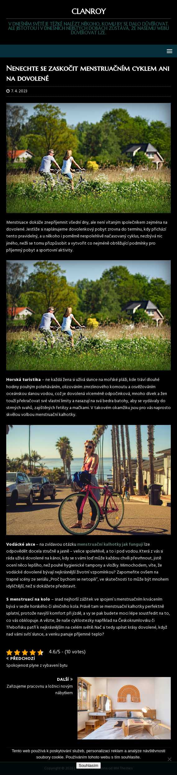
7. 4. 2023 (19, 91)
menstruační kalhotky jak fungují (110, 544)
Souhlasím (88, 765)
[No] (169, 759)
